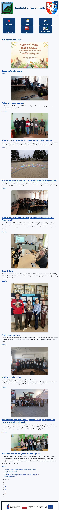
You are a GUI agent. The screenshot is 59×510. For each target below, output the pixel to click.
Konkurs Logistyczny (11, 377)
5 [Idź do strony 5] (5, 492)
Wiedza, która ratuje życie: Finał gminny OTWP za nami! (27, 140)
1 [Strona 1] (5, 486)
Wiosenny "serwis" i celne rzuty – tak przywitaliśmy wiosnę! (29, 180)
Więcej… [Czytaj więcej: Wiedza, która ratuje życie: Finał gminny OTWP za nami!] (4, 148)
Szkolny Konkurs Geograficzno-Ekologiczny (21, 453)
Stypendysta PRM (10, 476)
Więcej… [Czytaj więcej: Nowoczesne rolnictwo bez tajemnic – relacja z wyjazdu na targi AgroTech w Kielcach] (4, 432)
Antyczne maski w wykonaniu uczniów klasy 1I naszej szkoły (22, 475)
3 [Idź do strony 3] (5, 489)
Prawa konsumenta (11, 335)
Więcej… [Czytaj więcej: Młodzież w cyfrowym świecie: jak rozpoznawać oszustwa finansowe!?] (4, 232)
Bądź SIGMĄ (7, 271)
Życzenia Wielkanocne (12, 71)
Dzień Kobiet (8, 473)
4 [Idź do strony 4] (5, 491)
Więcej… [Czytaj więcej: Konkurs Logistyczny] (4, 387)
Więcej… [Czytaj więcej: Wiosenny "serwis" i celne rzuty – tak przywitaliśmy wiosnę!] (4, 188)
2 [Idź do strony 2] (5, 487)
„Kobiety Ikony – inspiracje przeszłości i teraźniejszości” (20, 469)
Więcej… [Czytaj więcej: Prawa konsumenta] (4, 345)
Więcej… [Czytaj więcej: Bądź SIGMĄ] (4, 281)
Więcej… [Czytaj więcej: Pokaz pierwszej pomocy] (4, 111)
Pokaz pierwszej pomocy (13, 103)
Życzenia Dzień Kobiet (11, 471)
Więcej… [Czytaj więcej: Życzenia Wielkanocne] (4, 74)
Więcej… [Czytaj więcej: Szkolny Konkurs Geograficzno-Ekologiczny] (4, 466)
